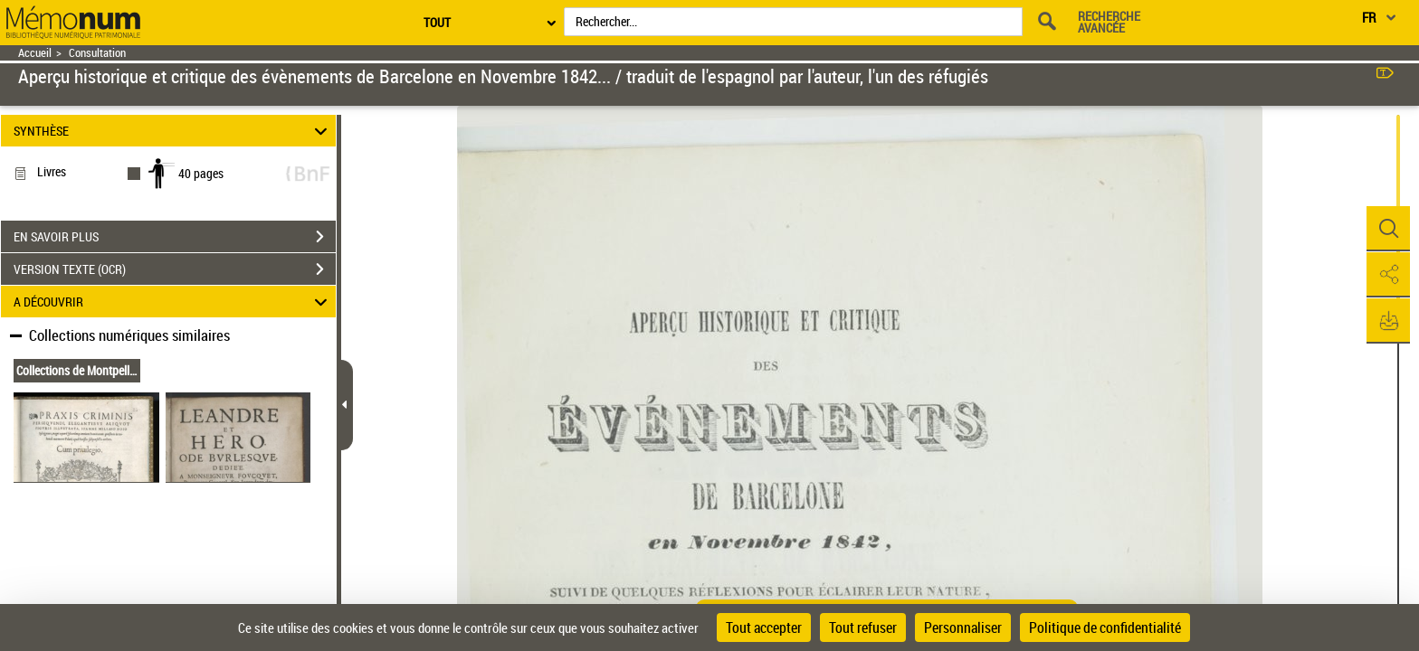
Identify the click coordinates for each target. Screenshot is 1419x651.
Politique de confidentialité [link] (1105, 627)
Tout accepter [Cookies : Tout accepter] (764, 627)
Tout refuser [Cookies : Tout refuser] (863, 627)
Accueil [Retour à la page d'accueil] (35, 53)
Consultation (97, 53)
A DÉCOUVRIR (173, 301)
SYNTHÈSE (173, 130)
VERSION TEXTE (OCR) (175, 269)
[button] (1387, 228)
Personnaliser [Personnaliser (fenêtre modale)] (963, 627)
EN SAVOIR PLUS (175, 237)
